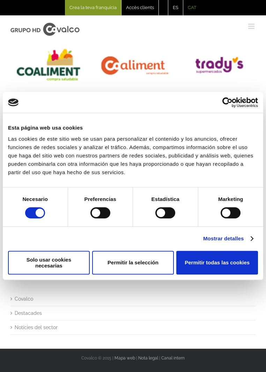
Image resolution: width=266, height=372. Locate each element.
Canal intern (173, 358)
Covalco (24, 299)
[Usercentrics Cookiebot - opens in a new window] (227, 102)
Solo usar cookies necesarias (49, 263)
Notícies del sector (36, 327)
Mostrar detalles (223, 238)
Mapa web (124, 358)
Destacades (28, 313)
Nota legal (148, 358)
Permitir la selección (133, 262)
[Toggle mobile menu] (252, 26)
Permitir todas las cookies (217, 262)
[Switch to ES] (175, 7)
